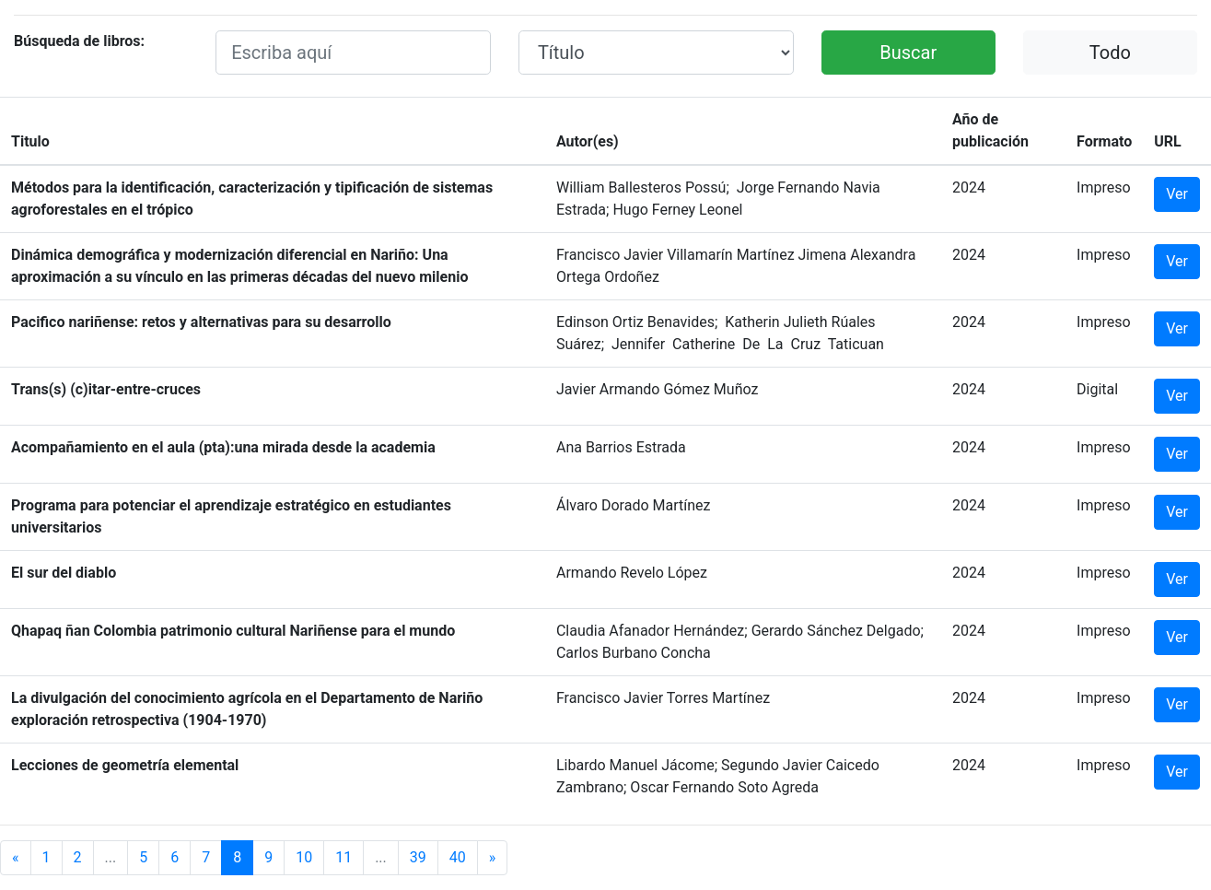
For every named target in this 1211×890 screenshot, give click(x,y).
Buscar (908, 52)
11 (343, 857)
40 (457, 857)
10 (304, 857)
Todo (1110, 52)
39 (418, 857)
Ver (1177, 194)
